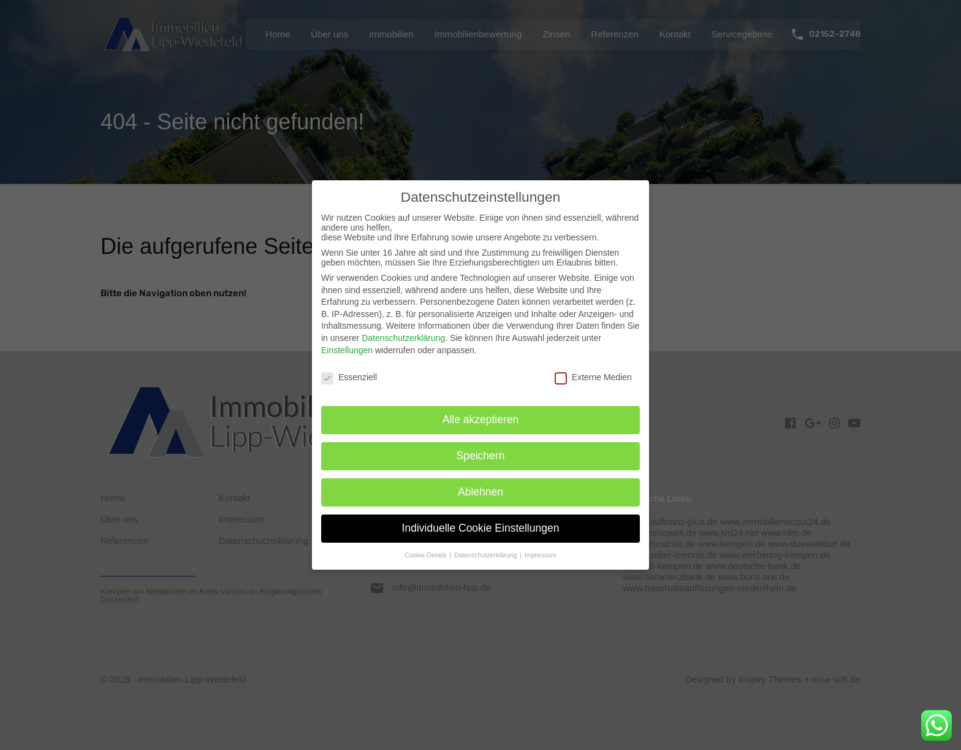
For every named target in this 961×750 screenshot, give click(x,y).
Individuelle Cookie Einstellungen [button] (481, 528)
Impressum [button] (540, 555)
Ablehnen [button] (480, 492)
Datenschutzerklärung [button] (486, 555)
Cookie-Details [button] (426, 555)
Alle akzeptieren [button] (481, 419)
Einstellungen (347, 350)
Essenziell (349, 377)
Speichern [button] (481, 456)
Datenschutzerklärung (403, 338)
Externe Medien (593, 377)
